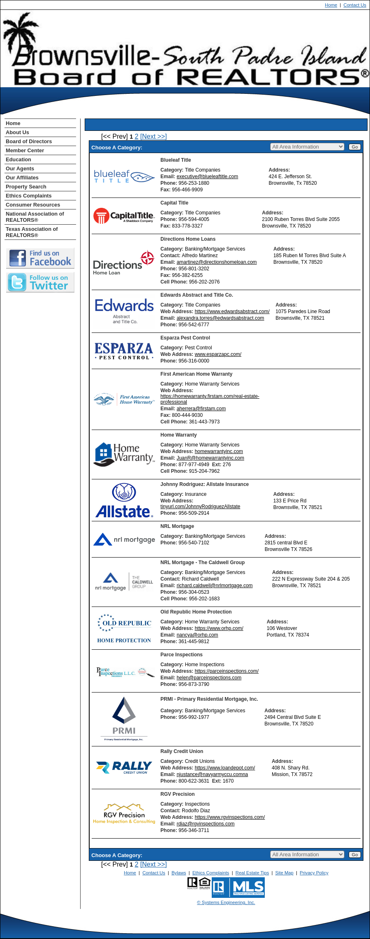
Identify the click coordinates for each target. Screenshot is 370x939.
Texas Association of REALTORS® (32, 232)
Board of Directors (29, 141)
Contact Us (355, 4)
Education (18, 159)
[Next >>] (153, 136)
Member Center (25, 150)
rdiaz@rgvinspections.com (206, 824)
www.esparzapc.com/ (218, 354)
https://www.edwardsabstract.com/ (232, 311)
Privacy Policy (314, 872)
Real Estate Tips (252, 872)
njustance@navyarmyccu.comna (212, 774)
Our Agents (20, 168)
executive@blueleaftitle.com (207, 176)
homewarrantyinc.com (219, 451)
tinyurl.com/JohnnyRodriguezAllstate (200, 506)
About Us (17, 132)
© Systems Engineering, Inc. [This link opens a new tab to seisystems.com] (226, 902)
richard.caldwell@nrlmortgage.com (215, 585)
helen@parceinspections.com (209, 678)
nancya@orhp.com (197, 635)
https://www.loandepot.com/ (225, 768)
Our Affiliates (22, 177)
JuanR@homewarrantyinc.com (210, 458)
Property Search (26, 187)
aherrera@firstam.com (201, 408)
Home (331, 4)
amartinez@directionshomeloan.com (217, 262)
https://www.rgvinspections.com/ (230, 817)
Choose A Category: (117, 147)
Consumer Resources (33, 205)
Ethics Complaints (29, 196)
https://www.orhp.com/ (219, 628)
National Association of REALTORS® (35, 217)
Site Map (284, 872)
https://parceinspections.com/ (227, 671)
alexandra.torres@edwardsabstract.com (220, 318)
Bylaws (178, 872)
